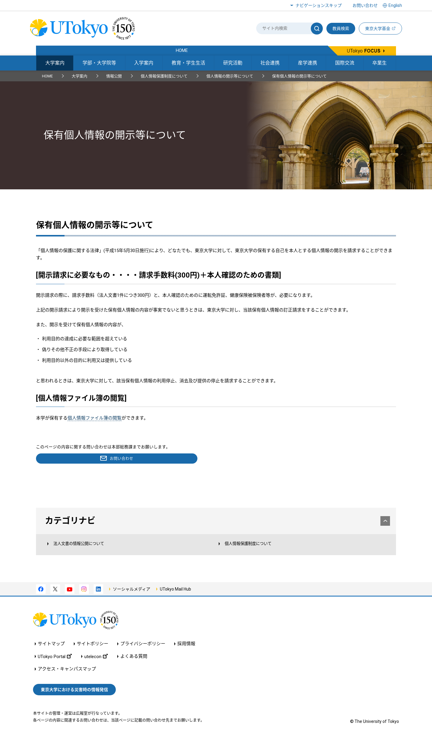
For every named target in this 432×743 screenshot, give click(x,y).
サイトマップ (51, 649)
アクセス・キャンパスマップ (67, 674)
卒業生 (379, 63)
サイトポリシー (92, 649)
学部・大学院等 (99, 63)
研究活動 (232, 63)
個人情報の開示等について (229, 76)
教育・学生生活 (188, 63)
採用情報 (186, 649)
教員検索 (340, 28)
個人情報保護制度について (164, 76)
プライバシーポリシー (142, 649)
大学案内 (54, 63)
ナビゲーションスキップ (319, 5)
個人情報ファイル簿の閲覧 (95, 418)
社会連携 (270, 63)
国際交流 (344, 63)
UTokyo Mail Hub (175, 593)
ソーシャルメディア (131, 593)
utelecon (96, 661)
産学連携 (307, 63)
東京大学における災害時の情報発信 (74, 694)
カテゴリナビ (216, 521)
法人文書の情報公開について (85, 547)
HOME (47, 76)
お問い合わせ (365, 5)
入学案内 (143, 63)
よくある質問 (133, 661)
